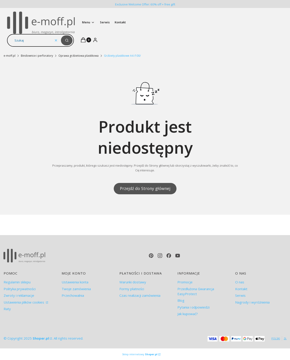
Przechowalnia (73, 295)
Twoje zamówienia (76, 289)
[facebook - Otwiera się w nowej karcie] (169, 255)
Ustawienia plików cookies (24, 302)
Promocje (185, 282)
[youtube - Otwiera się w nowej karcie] (177, 255)
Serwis (240, 295)
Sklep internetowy (139, 354)
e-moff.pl (9, 56)
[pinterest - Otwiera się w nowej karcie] (151, 255)
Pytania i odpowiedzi (193, 307)
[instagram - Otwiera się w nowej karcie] (160, 255)
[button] (66, 40)
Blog (180, 300)
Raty (7, 308)
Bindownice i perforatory (37, 56)
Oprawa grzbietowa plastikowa (78, 56)
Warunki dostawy (132, 282)
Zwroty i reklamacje (19, 295)
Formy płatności (131, 289)
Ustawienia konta (75, 282)
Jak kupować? (187, 313)
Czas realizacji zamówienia (139, 295)
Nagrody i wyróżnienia (252, 302)
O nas (239, 282)
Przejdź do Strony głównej (145, 188)
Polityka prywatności (20, 289)
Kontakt (241, 289)
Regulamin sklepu (17, 282)
